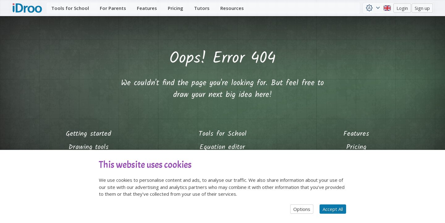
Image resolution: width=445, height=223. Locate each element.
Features (356, 134)
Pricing (356, 147)
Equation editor (222, 147)
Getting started (88, 134)
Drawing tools (89, 147)
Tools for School (222, 134)
